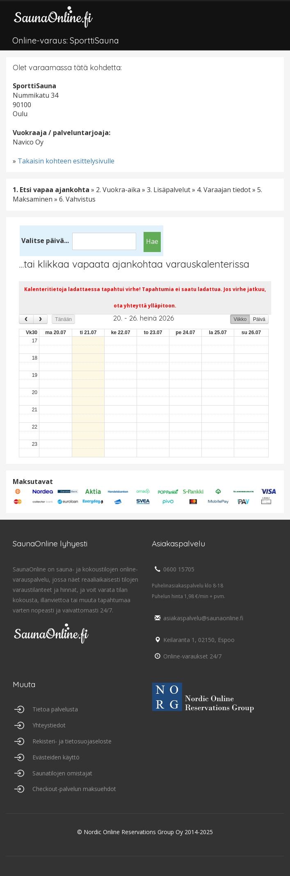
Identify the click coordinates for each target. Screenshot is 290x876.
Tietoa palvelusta (55, 709)
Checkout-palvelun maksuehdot (74, 789)
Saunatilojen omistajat (62, 773)
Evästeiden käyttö (56, 757)
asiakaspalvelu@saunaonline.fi (197, 618)
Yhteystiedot (49, 725)
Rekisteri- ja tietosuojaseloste (72, 741)
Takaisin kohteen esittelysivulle (66, 160)
